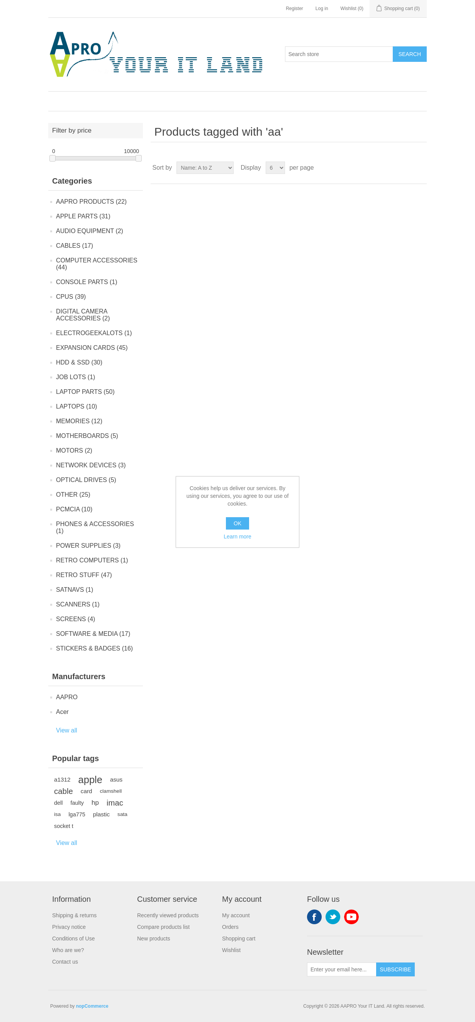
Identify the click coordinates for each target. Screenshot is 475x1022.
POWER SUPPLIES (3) (88, 545)
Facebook (314, 917)
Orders (230, 927)
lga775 (76, 814)
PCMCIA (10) (74, 509)
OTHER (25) (73, 494)
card (86, 791)
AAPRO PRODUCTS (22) (91, 201)
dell (58, 803)
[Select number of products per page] (275, 168)
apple (90, 779)
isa (57, 814)
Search (410, 54)
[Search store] (339, 54)
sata (122, 814)
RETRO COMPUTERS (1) (92, 560)
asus (116, 779)
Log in (322, 8)
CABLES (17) (74, 245)
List (420, 168)
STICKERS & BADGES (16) (94, 648)
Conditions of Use (73, 938)
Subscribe (395, 969)
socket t (63, 826)
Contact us (65, 962)
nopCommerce (92, 1006)
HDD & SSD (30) (79, 362)
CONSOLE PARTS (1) (86, 282)
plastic (101, 814)
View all (66, 730)
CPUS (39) (71, 296)
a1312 (62, 779)
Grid (406, 168)
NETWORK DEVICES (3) (91, 465)
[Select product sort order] (205, 168)
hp (95, 802)
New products (153, 938)
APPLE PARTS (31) (83, 216)
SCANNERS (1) (78, 604)
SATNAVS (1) (74, 589)
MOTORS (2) (74, 450)
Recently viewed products (168, 915)
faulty (77, 803)
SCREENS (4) (75, 619)
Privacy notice (69, 927)
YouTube (351, 917)
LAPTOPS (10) (76, 406)
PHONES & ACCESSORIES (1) (95, 527)
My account (236, 915)
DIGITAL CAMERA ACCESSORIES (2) (83, 315)
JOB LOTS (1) (75, 377)
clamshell (111, 791)
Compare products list (163, 927)
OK (237, 523)
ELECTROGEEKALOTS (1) (94, 333)
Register (294, 8)
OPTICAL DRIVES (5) (86, 480)
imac (115, 803)
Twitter (333, 917)
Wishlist (231, 950)
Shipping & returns (74, 915)
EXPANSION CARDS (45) (92, 347)
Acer (62, 712)
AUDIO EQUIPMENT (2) (89, 231)
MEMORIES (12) (79, 421)
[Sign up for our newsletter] (342, 969)
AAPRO (67, 697)
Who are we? (68, 950)
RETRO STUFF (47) (84, 575)
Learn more (237, 536)
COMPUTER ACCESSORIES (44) (96, 264)
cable (63, 791)
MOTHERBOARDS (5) (87, 436)
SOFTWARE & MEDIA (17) (93, 633)
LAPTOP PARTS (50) (85, 391)
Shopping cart (238, 938)
